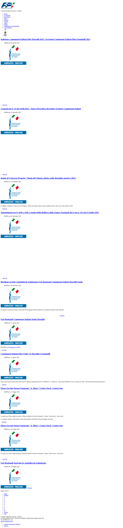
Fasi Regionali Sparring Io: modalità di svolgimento (23, 463)
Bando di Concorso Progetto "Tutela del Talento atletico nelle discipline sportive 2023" (38, 178)
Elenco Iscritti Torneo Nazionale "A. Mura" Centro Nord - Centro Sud (32, 388)
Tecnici (6, 21)
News (5, 18)
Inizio (5, 494)
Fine (5, 514)
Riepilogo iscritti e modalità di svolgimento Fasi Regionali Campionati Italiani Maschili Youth (42, 282)
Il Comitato (7, 15)
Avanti (6, 512)
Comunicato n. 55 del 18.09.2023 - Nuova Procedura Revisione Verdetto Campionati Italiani (41, 109)
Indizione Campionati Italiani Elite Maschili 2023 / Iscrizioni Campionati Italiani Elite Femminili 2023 (45, 39)
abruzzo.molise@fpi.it (7, 521)
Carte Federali (8, 27)
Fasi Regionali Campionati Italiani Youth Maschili (23, 319)
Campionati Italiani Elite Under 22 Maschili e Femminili (25, 354)
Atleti (5, 23)
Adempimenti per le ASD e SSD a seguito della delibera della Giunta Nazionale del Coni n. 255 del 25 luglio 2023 (50, 212)
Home (5, 14)
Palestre (6, 20)
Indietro (6, 495)
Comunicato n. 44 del (14, 347)
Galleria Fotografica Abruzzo (12, 524)
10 (4, 510)
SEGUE (5, 105)
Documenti (7, 17)
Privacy (6, 526)
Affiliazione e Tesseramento (11, 26)
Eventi (6, 24)
